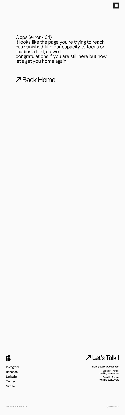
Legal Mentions (110, 406)
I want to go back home (56, 129)
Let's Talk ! (112, 10)
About (94, 10)
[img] (8, 12)
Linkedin (11, 378)
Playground (80, 10)
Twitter (10, 382)
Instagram (12, 371)
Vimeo (10, 385)
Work (66, 10)
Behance (12, 374)
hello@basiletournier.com (102, 371)
